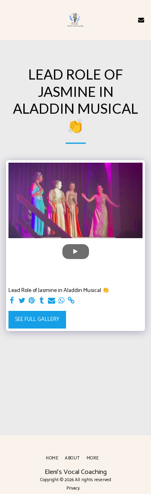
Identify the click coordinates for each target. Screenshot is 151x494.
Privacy (73, 488)
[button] (9, 19)
